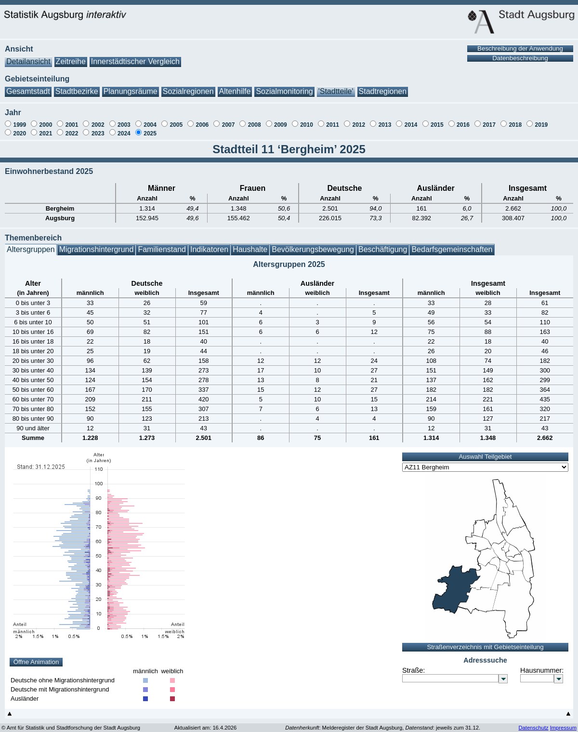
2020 (19, 128)
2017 (489, 120)
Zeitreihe (71, 57)
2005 (176, 120)
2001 (72, 120)
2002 (98, 120)
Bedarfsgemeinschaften (451, 244)
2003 (124, 120)
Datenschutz (533, 723)
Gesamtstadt (28, 86)
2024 (124, 128)
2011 (332, 120)
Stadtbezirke (76, 86)
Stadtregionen (383, 86)
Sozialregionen (188, 86)
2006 (202, 120)
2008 (254, 120)
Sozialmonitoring (284, 86)
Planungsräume (131, 86)
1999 (19, 120)
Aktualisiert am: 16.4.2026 (205, 723)
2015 (437, 120)
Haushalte (250, 244)
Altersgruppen (31, 244)
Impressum (563, 723)
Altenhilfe (235, 86)
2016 (463, 120)
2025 (150, 128)
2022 (72, 128)
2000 (46, 120)
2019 (541, 120)
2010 (306, 120)
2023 (98, 128)
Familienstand (162, 244)
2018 (515, 120)
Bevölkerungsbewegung (313, 244)
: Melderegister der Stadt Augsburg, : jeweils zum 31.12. (382, 723)
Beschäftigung (382, 244)
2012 (358, 120)
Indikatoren (209, 244)
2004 (150, 120)
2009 (280, 120)
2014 (411, 120)
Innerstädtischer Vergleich (135, 57)
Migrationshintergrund (96, 244)
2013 (385, 120)
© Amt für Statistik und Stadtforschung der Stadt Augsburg (70, 723)
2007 (228, 120)
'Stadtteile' (336, 86)
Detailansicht (28, 57)
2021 (46, 128)
